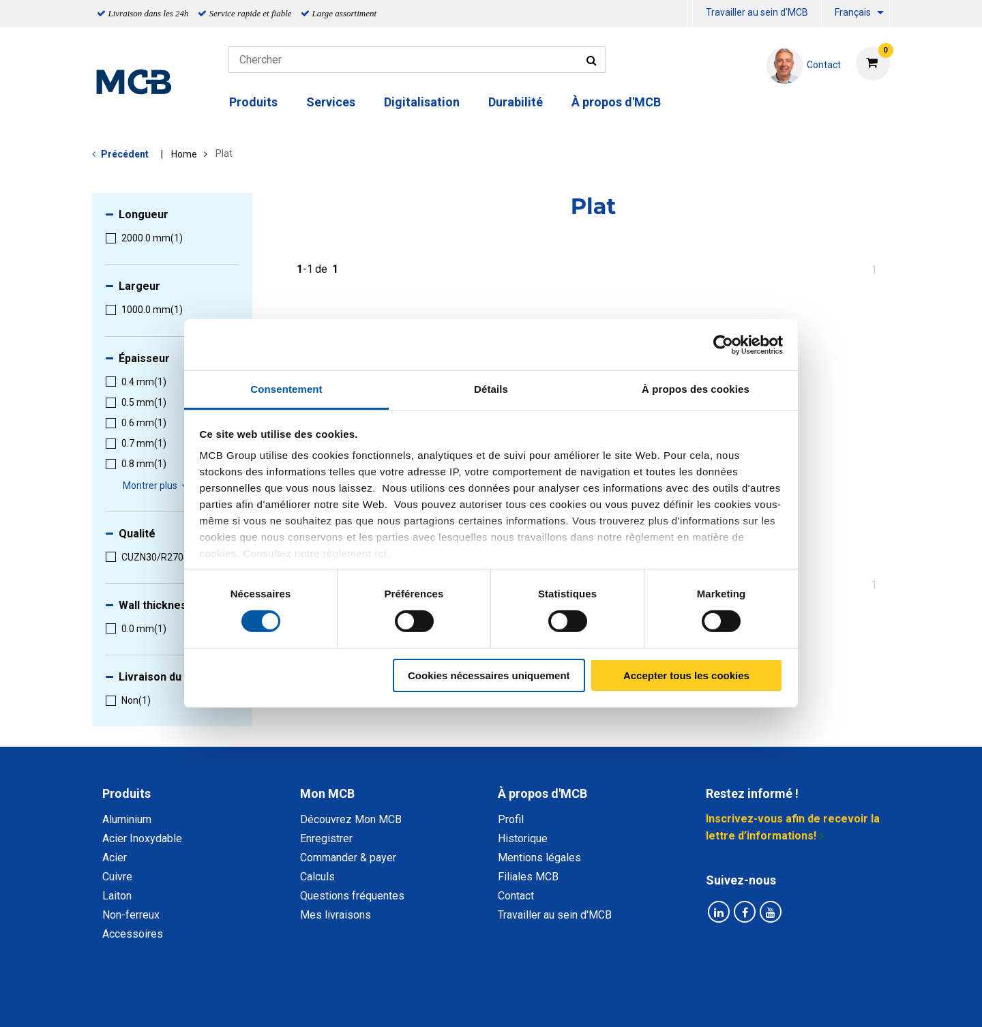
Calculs (317, 876)
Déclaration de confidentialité (314, 1001)
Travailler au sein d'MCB (757, 12)
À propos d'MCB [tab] (542, 793)
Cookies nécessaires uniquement (489, 675)
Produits (253, 102)
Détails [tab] (491, 389)
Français (853, 12)
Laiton (117, 895)
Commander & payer (348, 857)
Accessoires (132, 933)
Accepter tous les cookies (686, 675)
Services (330, 102)
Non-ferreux (131, 914)
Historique (523, 838)
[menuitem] (690, 14)
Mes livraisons (335, 914)
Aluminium (126, 819)
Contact (516, 895)
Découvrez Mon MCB (351, 819)
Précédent (125, 154)
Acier (114, 857)
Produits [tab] (126, 793)
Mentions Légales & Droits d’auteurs (708, 1001)
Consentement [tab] (286, 389)
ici (380, 553)
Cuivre (117, 876)
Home (184, 154)
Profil (511, 819)
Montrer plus (157, 485)
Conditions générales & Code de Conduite (502, 1001)
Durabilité (515, 102)
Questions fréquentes (352, 895)
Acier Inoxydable (142, 838)
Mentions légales (539, 857)
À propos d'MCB (616, 102)
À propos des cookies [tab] (695, 389)
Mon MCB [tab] (327, 793)
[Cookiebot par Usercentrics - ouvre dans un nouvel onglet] (723, 344)
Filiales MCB (528, 876)
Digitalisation (422, 102)
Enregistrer (326, 838)
